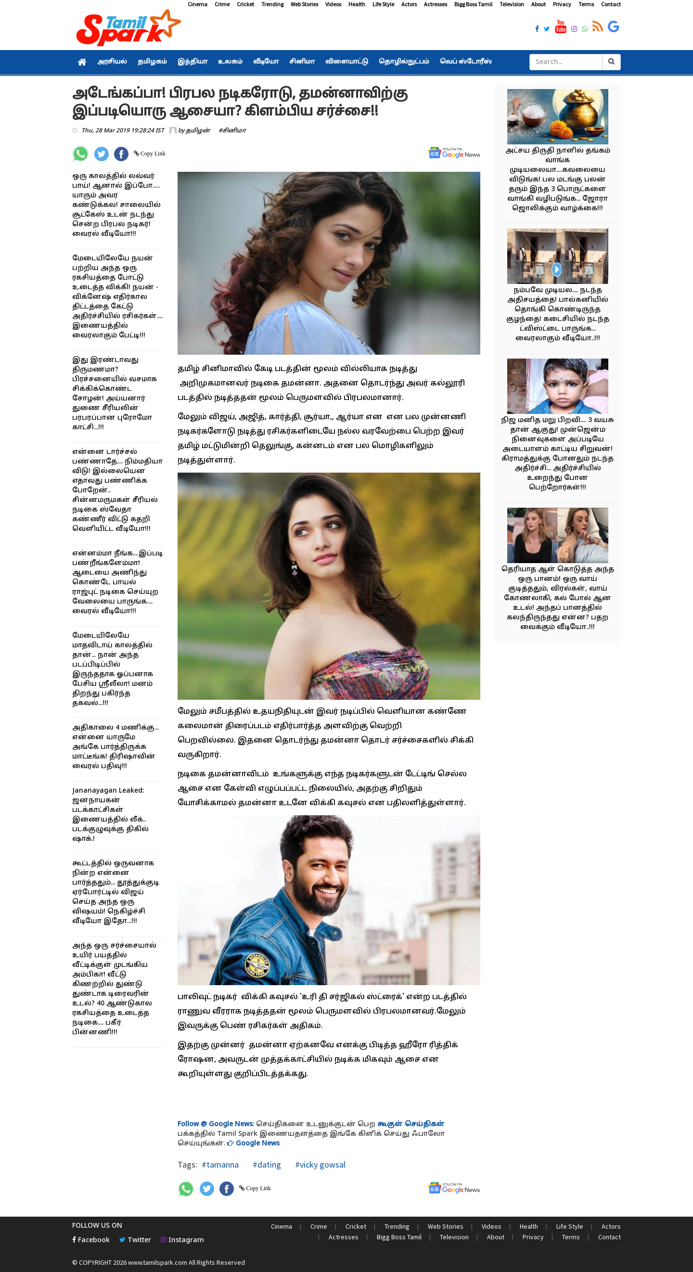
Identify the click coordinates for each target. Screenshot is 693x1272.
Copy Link (152, 153)
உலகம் (230, 62)
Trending (272, 4)
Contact (611, 4)
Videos (333, 4)
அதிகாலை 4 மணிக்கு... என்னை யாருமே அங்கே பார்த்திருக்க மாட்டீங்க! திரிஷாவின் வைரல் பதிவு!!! (115, 747)
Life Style (383, 4)
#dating (266, 1164)
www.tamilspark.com (157, 1262)
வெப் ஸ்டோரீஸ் (466, 62)
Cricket (245, 4)
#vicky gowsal (319, 1164)
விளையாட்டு (346, 62)
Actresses (435, 4)
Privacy (562, 4)
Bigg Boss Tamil (473, 4)
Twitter (135, 1240)
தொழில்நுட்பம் (404, 62)
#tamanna (220, 1164)
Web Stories (304, 4)
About (538, 4)
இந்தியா (192, 62)
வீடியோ (266, 62)
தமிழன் (198, 131)
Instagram (182, 1240)
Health (356, 4)
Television (512, 4)
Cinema (197, 4)
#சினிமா (232, 131)
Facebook (91, 1240)
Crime (222, 4)
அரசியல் (112, 62)
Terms (586, 4)
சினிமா (302, 62)
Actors (409, 4)
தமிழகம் (152, 62)
